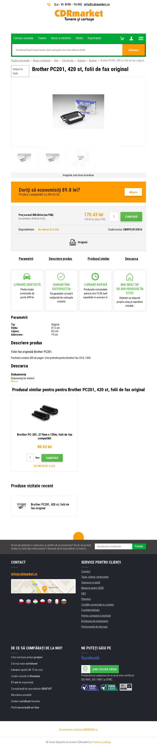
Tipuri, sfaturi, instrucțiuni (94, 577)
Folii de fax (68, 60)
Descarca (131, 259)
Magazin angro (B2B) (92, 588)
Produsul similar (98, 259)
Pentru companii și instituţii (96, 615)
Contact (85, 571)
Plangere (86, 599)
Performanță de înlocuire (94, 626)
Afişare (133, 192)
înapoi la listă (18, 71)
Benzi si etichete (41, 60)
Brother (93, 60)
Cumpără (131, 216)
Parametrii (26, 259)
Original (81, 60)
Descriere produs (60, 259)
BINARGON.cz (91, 729)
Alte (56, 60)
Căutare (133, 50)
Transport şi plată (90, 582)
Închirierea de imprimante (94, 621)
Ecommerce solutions (71, 729)
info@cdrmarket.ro (97, 4)
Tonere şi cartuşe (102, 742)
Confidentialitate (90, 610)
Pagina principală (20, 60)
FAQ (83, 593)
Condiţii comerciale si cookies (97, 604)
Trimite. (139, 546)
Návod (14, 381)
